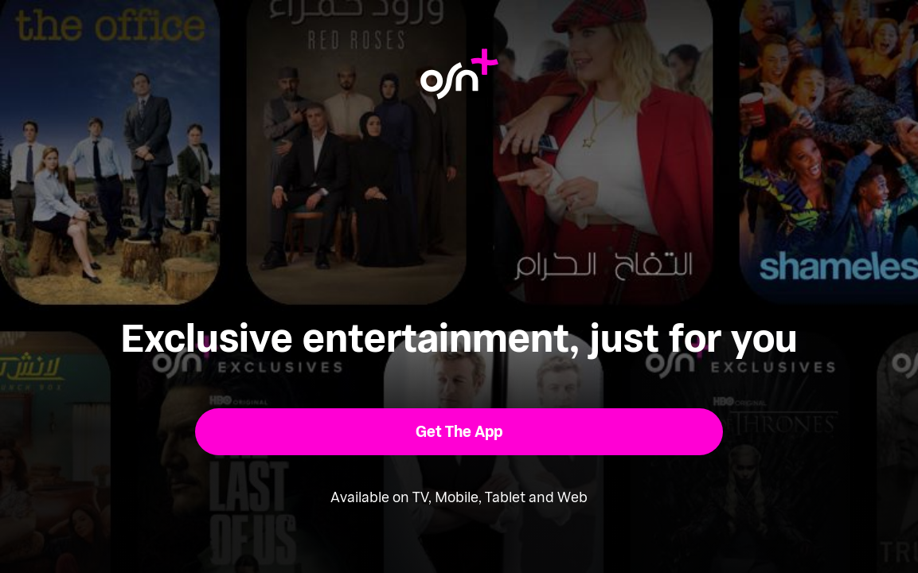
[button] (459, 431)
